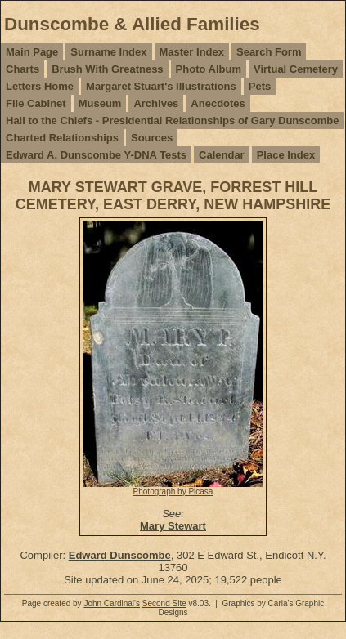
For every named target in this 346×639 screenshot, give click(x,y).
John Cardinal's (111, 603)
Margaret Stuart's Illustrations (161, 86)
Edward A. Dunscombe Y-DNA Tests (96, 155)
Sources (152, 138)
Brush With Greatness (107, 69)
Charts (22, 69)
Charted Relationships (62, 138)
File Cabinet (36, 103)
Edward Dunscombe (120, 555)
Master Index (192, 52)
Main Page (32, 52)
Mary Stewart (173, 526)
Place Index (286, 155)
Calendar (222, 155)
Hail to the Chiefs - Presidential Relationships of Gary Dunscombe (172, 120)
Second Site (164, 603)
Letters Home (40, 86)
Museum (100, 103)
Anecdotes (218, 103)
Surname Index (108, 52)
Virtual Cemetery (296, 69)
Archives (155, 103)
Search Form (268, 52)
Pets (260, 86)
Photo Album (208, 69)
